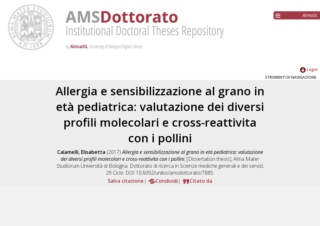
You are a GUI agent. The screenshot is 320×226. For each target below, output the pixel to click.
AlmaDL (310, 15)
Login (309, 69)
